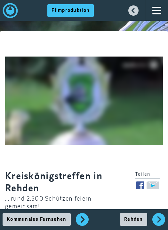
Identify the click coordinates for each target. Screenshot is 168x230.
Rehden (133, 219)
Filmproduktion (71, 10)
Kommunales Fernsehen (37, 219)
